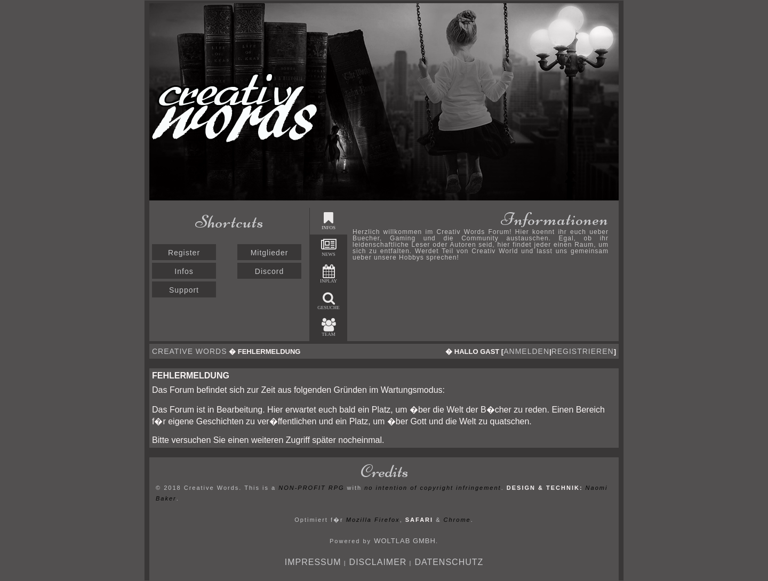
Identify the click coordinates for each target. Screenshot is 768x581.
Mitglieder (270, 252)
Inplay (328, 274)
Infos (183, 271)
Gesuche (328, 301)
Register (184, 252)
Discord (269, 271)
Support (184, 290)
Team (329, 327)
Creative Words (189, 351)
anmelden (526, 351)
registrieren (582, 351)
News (329, 247)
